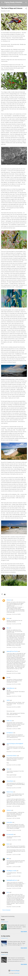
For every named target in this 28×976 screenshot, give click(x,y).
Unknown (9, 600)
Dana (8, 769)
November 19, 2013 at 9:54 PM (13, 614)
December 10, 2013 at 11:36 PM (14, 840)
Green (3, 919)
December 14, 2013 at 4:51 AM (13, 906)
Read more (24, 931)
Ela (7, 677)
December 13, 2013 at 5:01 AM (13, 876)
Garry (8, 618)
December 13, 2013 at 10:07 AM (14, 888)
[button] (26, 9)
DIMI (8, 858)
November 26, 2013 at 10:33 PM (14, 787)
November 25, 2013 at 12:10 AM (14, 777)
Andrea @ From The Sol (12, 651)
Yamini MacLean (10, 688)
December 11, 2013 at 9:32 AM (13, 866)
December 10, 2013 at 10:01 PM (14, 830)
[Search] (26, 3)
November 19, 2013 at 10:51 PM (14, 624)
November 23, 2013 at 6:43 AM (13, 765)
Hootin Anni (9, 822)
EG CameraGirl (10, 834)
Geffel (8, 700)
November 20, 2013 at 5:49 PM (13, 716)
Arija (8, 628)
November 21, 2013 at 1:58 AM (13, 728)
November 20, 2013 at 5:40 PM (13, 707)
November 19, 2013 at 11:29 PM (14, 647)
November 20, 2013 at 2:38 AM (13, 673)
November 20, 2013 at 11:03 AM (14, 696)
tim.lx (8, 892)
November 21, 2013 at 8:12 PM (13, 751)
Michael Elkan (17, 973)
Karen (8, 844)
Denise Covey (10, 792)
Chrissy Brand (10, 781)
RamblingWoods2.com (12, 880)
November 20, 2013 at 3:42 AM (13, 684)
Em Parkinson (10, 732)
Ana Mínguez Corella (11, 870)
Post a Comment (6, 910)
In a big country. (5, 936)
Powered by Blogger (14, 970)
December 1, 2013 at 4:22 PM (13, 806)
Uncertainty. (4, 952)
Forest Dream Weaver (12, 755)
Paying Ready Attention (13, 2)
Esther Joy (9, 720)
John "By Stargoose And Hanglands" (15, 743)
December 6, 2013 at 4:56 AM (13, 818)
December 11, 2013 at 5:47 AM (13, 854)
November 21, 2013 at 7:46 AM (13, 739)
